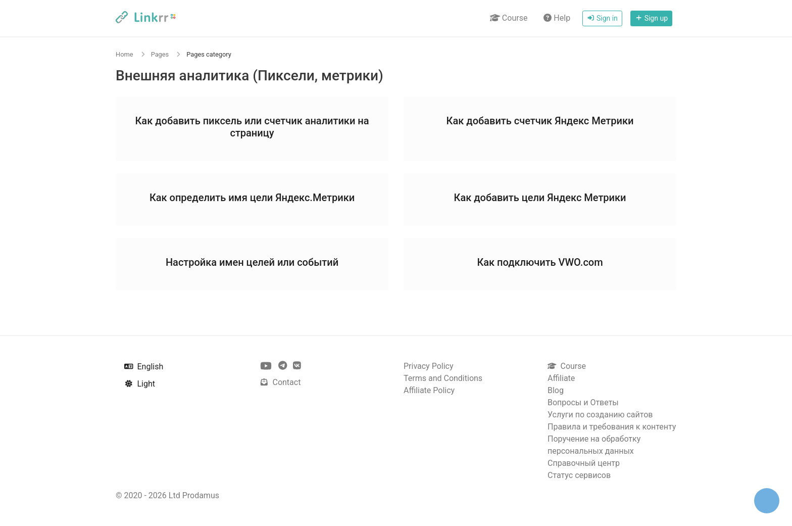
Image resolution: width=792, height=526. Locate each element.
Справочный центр (584, 463)
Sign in (602, 18)
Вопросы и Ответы (583, 402)
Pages (160, 54)
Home (124, 54)
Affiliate (561, 378)
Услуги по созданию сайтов (600, 414)
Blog (556, 390)
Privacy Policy (429, 366)
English (143, 366)
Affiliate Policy (429, 390)
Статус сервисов (579, 475)
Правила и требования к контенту (612, 427)
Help (556, 18)
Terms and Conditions (443, 378)
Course (509, 18)
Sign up (651, 18)
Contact (280, 382)
